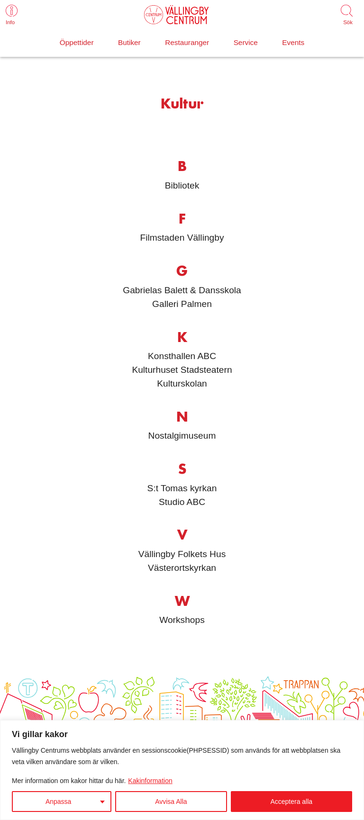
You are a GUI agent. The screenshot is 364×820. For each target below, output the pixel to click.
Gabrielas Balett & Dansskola (182, 290)
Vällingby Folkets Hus (182, 554)
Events (293, 42)
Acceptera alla (291, 801)
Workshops (182, 620)
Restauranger (187, 42)
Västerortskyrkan (182, 568)
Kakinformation (150, 780)
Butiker (129, 42)
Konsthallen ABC (182, 356)
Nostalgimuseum (182, 436)
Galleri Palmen (182, 304)
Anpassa (58, 801)
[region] (182, 770)
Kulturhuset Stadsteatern (182, 370)
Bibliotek (182, 185)
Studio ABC (182, 502)
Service (246, 42)
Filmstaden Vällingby (182, 238)
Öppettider (77, 42)
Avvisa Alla (171, 801)
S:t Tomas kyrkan (182, 488)
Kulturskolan (182, 383)
